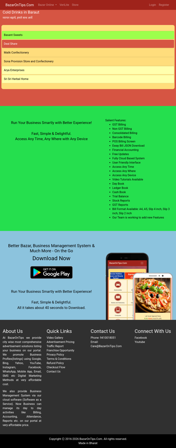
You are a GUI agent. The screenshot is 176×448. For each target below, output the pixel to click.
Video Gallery (55, 337)
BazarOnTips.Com (19, 5)
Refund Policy (55, 363)
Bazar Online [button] (46, 5)
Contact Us (54, 371)
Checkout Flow (56, 367)
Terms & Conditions (59, 359)
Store (75, 5)
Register (164, 5)
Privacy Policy (55, 354)
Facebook (141, 337)
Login (152, 5)
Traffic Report (55, 346)
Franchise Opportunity (60, 350)
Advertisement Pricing (60, 342)
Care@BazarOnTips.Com (106, 346)
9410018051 (108, 337)
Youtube (140, 342)
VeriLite (64, 5)
